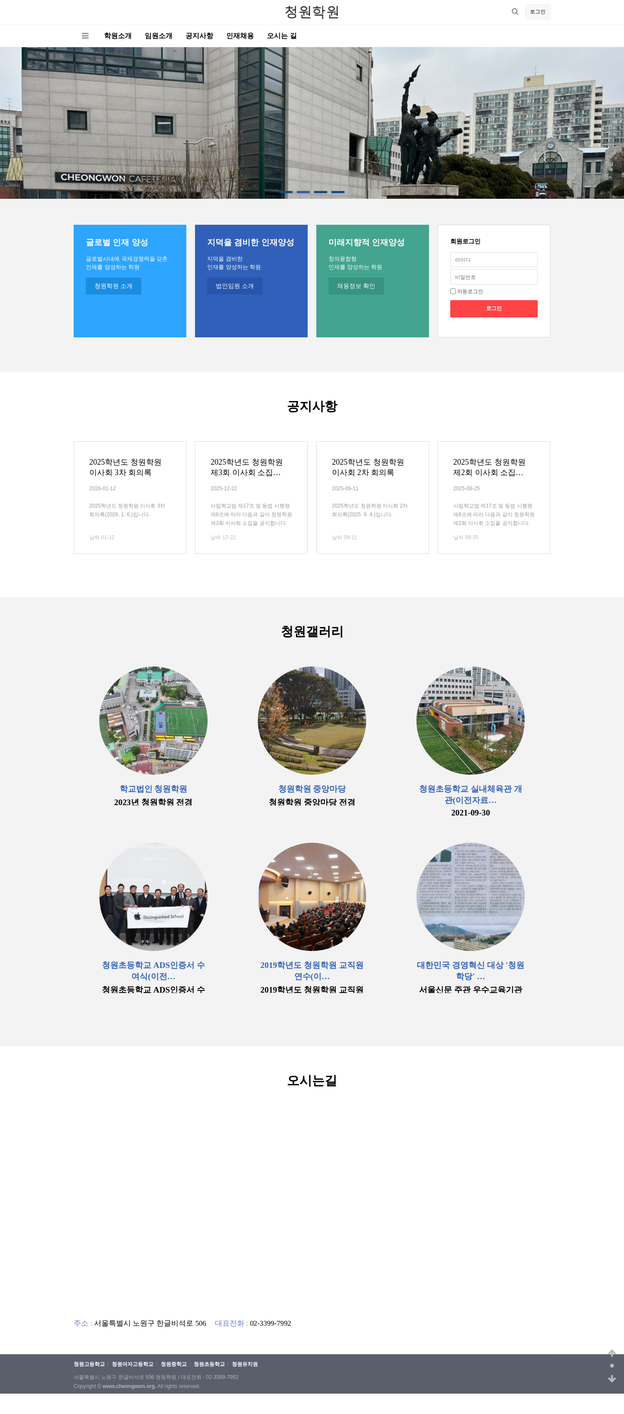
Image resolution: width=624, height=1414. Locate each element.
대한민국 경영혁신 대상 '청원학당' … (470, 971)
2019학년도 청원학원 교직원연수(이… (312, 971)
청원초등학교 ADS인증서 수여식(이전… (153, 971)
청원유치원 (245, 1364)
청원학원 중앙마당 (312, 788)
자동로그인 (470, 291)
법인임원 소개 (235, 285)
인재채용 (240, 35)
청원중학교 (174, 1364)
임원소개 (158, 35)
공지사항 (199, 35)
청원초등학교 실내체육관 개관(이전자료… (470, 794)
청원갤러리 (312, 631)
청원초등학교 (209, 1364)
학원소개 (118, 35)
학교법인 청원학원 (154, 788)
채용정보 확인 (356, 285)
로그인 (538, 12)
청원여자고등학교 (132, 1364)
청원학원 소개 (113, 285)
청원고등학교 (89, 1364)
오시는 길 (281, 35)
